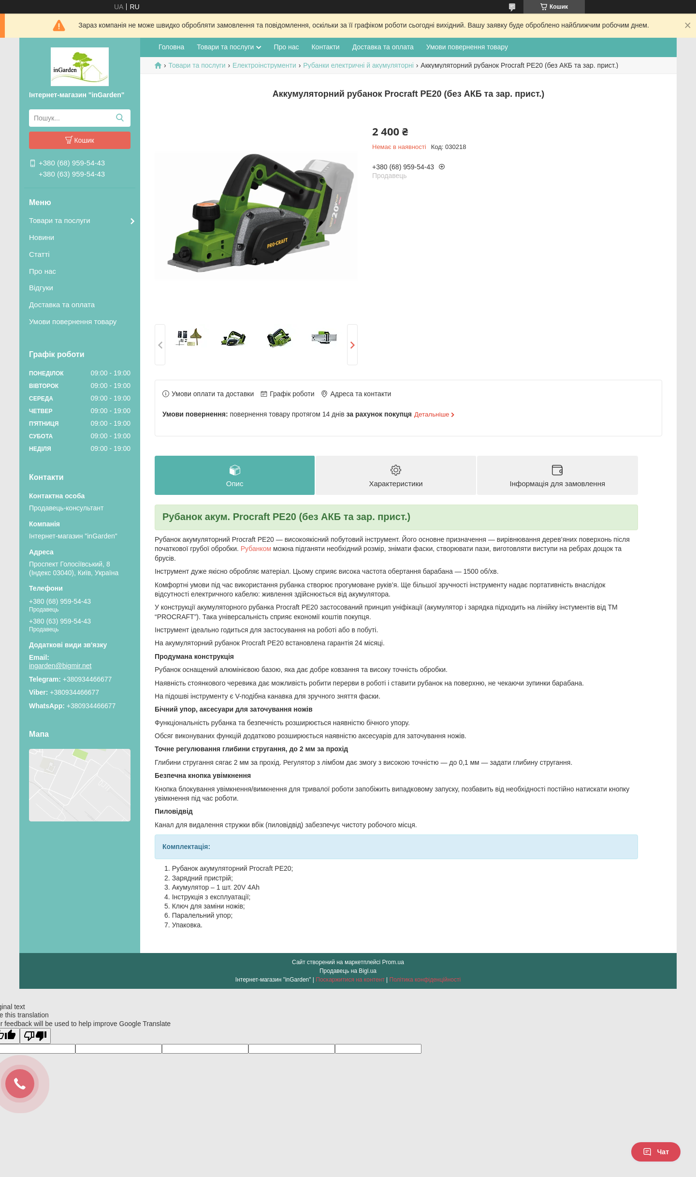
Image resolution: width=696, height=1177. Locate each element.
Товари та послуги (59, 220)
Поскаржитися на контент (350, 979)
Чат (656, 1151)
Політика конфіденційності (425, 979)
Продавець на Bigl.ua (348, 971)
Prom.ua (393, 962)
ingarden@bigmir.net (60, 666)
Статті (39, 254)
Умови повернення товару (72, 321)
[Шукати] (119, 118)
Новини (41, 237)
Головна (171, 47)
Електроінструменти (264, 65)
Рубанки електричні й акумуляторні (358, 65)
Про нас (42, 271)
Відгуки (41, 287)
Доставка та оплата (62, 304)
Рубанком (256, 549)
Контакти (325, 47)
